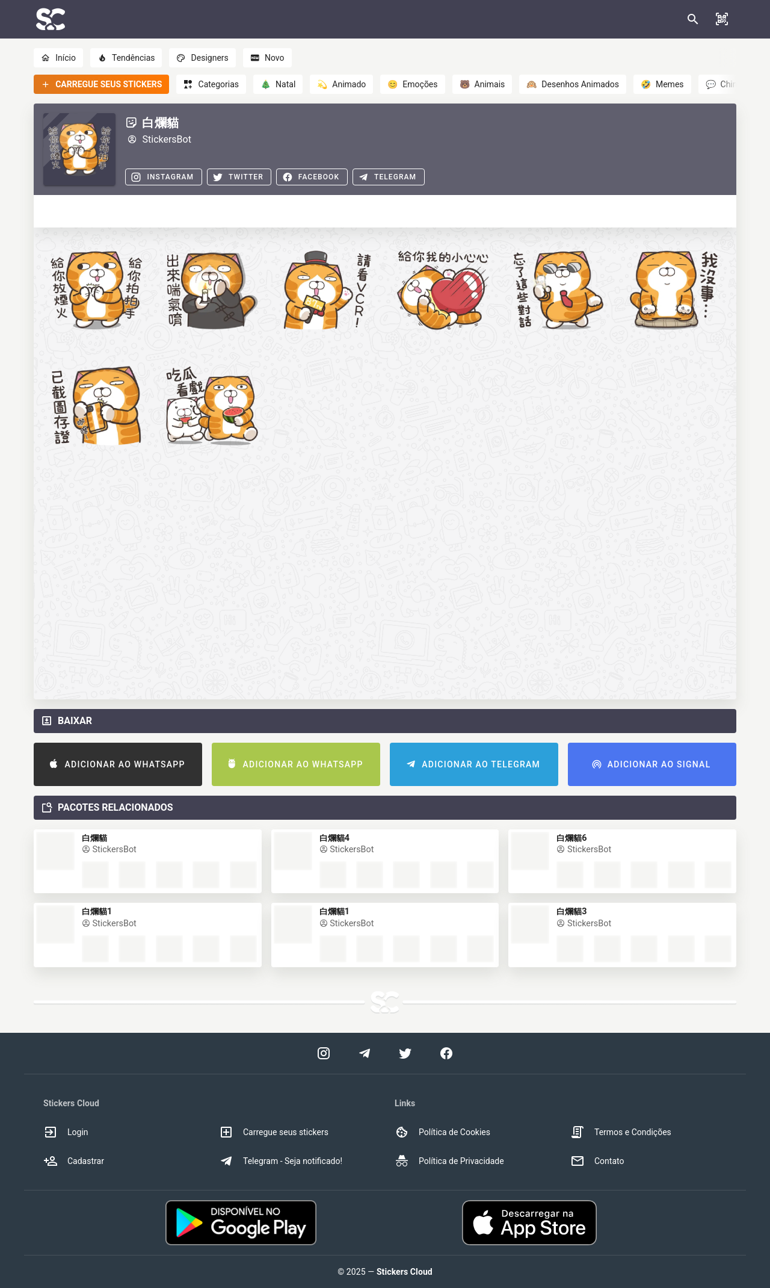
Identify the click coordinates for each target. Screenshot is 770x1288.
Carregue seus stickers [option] (273, 1132)
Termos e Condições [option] (620, 1132)
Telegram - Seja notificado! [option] (280, 1161)
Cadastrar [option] (73, 1161)
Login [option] (65, 1132)
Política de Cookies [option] (442, 1132)
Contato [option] (597, 1161)
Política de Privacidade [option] (449, 1161)
